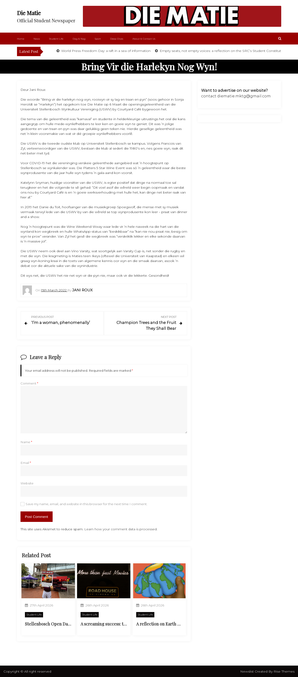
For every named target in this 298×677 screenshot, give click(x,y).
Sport (98, 38)
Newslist (247, 671)
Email (25, 462)
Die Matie (29, 13)
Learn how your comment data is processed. (120, 528)
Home (20, 38)
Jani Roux (82, 290)
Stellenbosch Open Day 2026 (52, 623)
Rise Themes (284, 671)
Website (27, 483)
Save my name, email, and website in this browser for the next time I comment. (86, 503)
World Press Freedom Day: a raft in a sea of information (105, 51)
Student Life (56, 38)
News (37, 38)
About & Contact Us (143, 38)
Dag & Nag (79, 38)
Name (26, 441)
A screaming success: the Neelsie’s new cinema (126, 623)
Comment (29, 383)
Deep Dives (116, 38)
